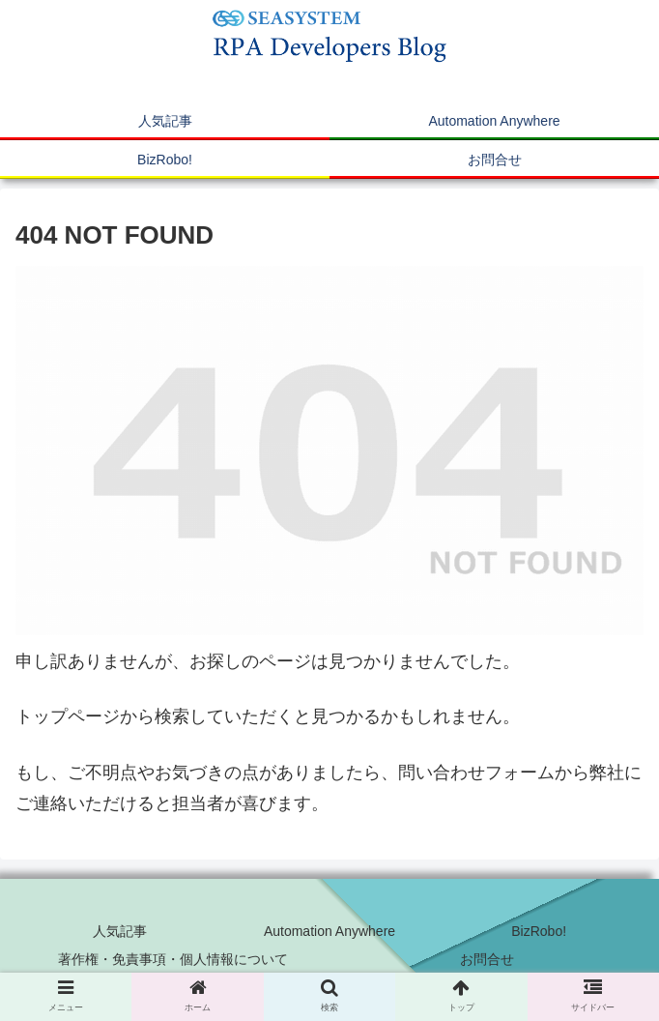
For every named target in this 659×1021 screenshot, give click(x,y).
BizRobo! (538, 931)
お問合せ (487, 959)
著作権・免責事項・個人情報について (173, 959)
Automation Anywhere (329, 931)
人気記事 (120, 931)
